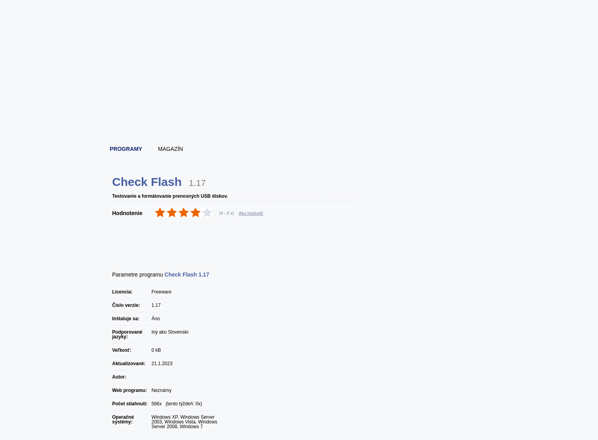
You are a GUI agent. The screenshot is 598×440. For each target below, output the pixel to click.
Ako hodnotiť (251, 213)
